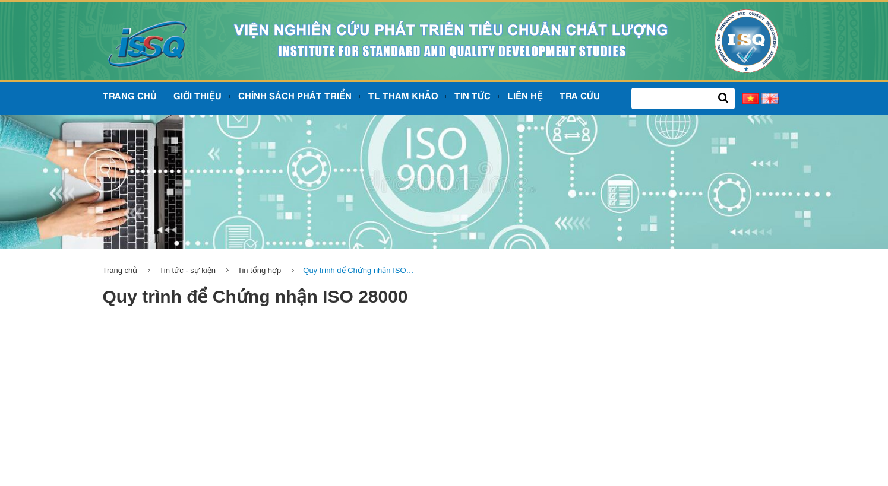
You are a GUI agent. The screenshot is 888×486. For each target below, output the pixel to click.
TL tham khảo (403, 97)
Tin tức (472, 97)
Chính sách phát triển (295, 97)
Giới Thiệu (197, 97)
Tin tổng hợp (259, 270)
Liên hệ (525, 97)
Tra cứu (580, 97)
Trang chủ (130, 97)
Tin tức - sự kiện (187, 270)
